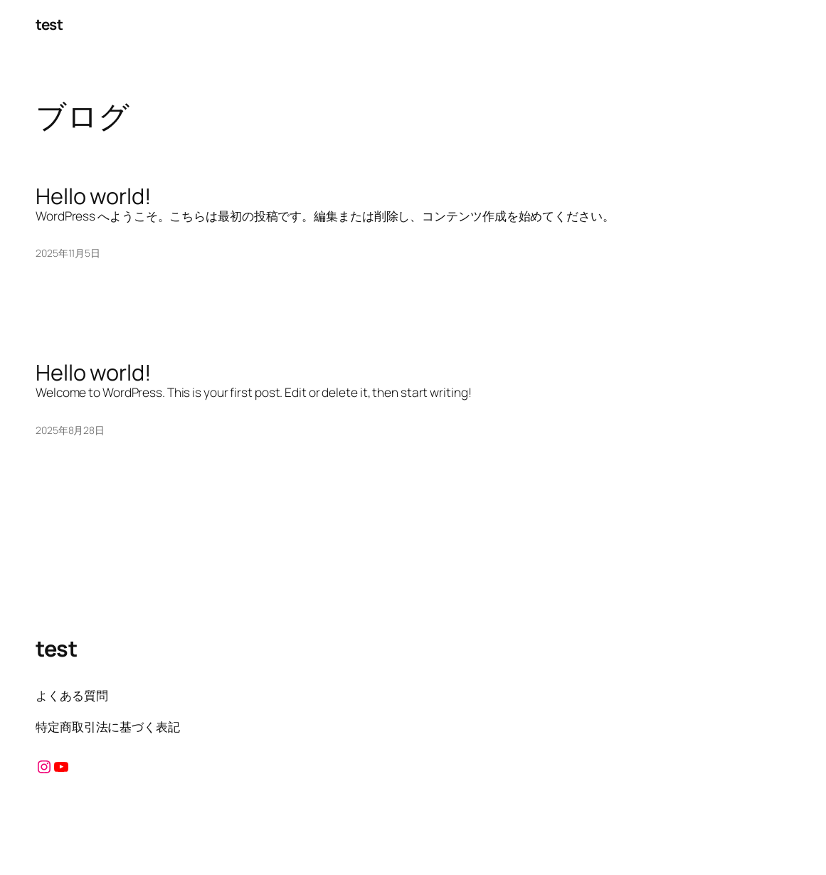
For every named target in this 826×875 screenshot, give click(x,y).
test (49, 24)
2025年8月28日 (70, 430)
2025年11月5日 (68, 253)
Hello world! (94, 196)
